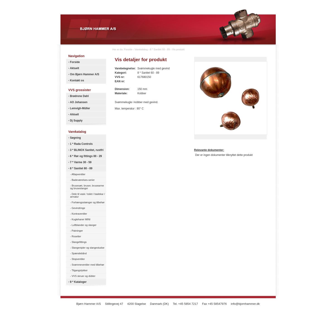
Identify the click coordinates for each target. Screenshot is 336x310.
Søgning (75, 137)
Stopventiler (78, 259)
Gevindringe (78, 208)
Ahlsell (74, 114)
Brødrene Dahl (79, 96)
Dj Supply (76, 120)
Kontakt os (77, 80)
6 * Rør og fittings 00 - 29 (86, 156)
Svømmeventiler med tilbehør (88, 264)
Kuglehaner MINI (81, 219)
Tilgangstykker (80, 270)
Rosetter (76, 236)
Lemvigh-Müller (80, 108)
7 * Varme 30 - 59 (81, 162)
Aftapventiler (78, 174)
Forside (75, 62)
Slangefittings (79, 242)
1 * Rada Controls (81, 143)
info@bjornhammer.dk (245, 303)
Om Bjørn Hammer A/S (84, 74)
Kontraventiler (79, 213)
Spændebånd (79, 253)
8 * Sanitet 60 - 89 (81, 168)
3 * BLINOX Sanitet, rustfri (87, 150)
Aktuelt (74, 68)
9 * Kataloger (78, 281)
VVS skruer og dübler (83, 276)
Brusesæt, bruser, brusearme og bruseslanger (87, 187)
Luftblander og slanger (84, 225)
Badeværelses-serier (83, 180)
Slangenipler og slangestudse (88, 247)
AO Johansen (78, 102)
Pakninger (77, 230)
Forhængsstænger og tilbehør (88, 202)
